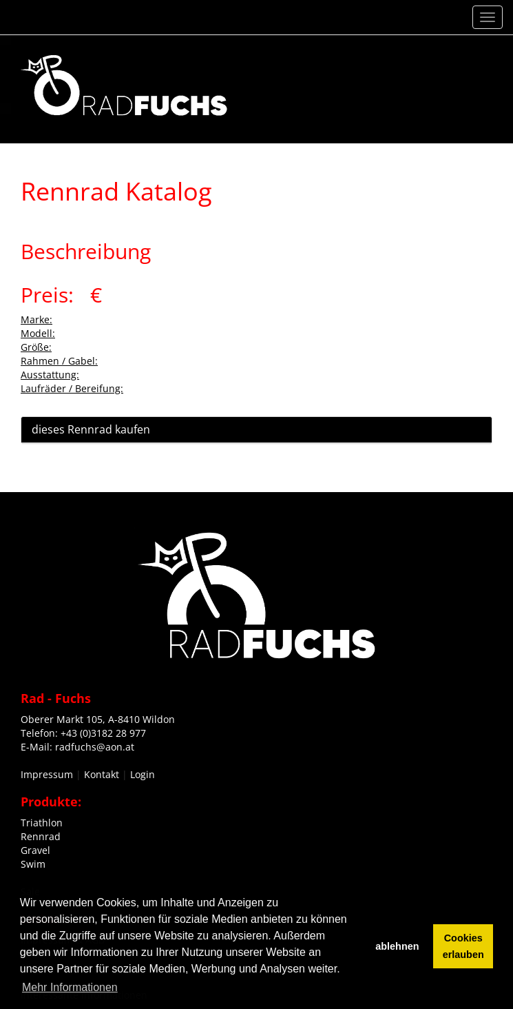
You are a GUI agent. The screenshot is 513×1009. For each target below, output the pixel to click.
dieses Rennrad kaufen (91, 429)
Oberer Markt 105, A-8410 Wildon (98, 719)
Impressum (47, 774)
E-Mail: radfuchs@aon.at (77, 746)
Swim (33, 863)
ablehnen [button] (397, 946)
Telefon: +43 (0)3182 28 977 (83, 733)
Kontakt (101, 774)
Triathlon (42, 822)
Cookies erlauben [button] (463, 946)
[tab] (256, 430)
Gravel (35, 850)
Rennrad (41, 836)
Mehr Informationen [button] (70, 987)
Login (142, 774)
